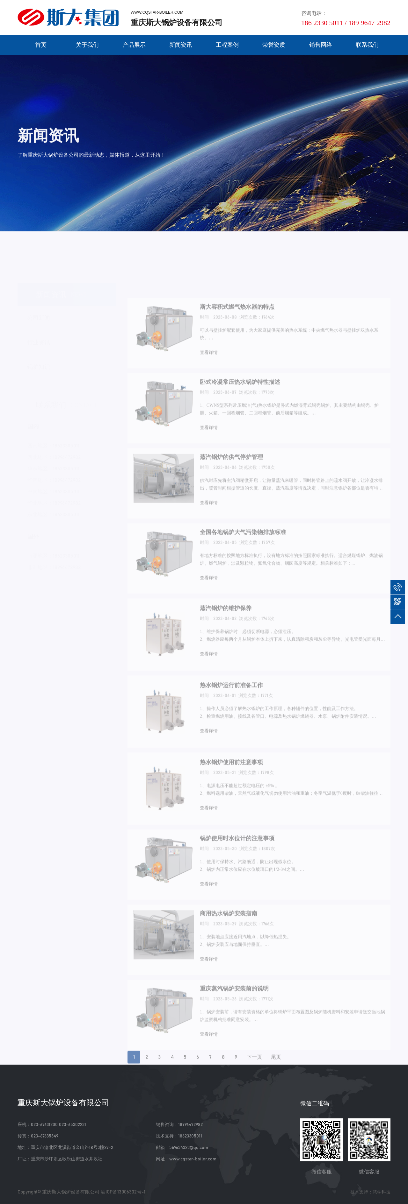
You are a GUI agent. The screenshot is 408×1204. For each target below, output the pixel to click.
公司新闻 (38, 309)
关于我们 (87, 45)
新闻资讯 (180, 45)
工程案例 (227, 45)
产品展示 (134, 45)
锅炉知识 (38, 358)
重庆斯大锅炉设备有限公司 (70, 1192)
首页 (41, 45)
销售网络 (320, 45)
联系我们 (367, 45)
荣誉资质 (273, 45)
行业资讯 (38, 333)
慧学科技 (381, 1192)
